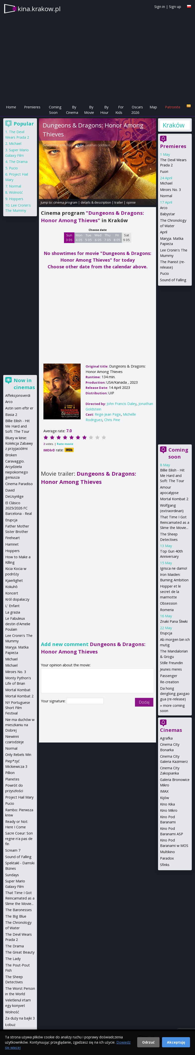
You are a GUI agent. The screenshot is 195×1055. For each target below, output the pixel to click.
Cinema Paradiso (19, 483)
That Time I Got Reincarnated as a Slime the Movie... (174, 522)
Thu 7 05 (107, 237)
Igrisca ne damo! (173, 568)
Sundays (12, 874)
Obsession (168, 603)
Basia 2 (11, 414)
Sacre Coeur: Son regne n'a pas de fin (19, 838)
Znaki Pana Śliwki (174, 621)
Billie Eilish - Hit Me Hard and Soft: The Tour (172, 475)
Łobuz (10, 1024)
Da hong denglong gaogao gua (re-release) (175, 693)
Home (11, 107)
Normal (166, 195)
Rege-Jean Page (108, 414)
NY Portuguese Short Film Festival (17, 707)
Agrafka (166, 738)
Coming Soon (55, 110)
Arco (163, 207)
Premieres (32, 107)
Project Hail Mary (19, 797)
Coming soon (178, 453)
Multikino (167, 851)
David (10, 490)
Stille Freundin (171, 662)
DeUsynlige (14, 496)
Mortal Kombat (18, 689)
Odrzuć (148, 1042)
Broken (11, 455)
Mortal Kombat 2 (174, 498)
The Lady (13, 958)
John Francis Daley (72, 145)
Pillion (10, 772)
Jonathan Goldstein (97, 145)
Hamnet (12, 544)
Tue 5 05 (88, 237)
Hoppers (16, 198)
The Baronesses (18, 909)
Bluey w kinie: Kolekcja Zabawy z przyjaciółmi (19, 443)
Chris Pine (112, 419)
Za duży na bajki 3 (20, 1018)
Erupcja (166, 633)
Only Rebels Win (18, 754)
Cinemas (171, 730)
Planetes (12, 779)
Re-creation (169, 682)
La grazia (12, 612)
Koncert (11, 593)
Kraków (173, 125)
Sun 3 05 (69, 237)
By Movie (89, 110)
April (163, 232)
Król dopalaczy (17, 599)
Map (153, 107)
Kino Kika (167, 804)
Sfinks (164, 864)
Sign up (175, 6)
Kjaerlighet (14, 580)
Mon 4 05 (79, 237)
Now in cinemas (24, 384)
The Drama (18, 161)
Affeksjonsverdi (17, 395)
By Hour (104, 110)
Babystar (167, 214)
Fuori (164, 171)
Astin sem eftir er (19, 408)
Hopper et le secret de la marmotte (170, 591)
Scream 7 (12, 850)
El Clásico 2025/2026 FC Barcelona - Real (18, 508)
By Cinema (72, 110)
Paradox (167, 858)
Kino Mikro (168, 810)
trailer (118, 202)
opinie (131, 202)
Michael (166, 183)
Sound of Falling (173, 280)
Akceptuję (176, 1042)
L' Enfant (12, 605)
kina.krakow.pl (39, 8)
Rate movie (65, 444)
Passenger (168, 675)
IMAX (164, 791)
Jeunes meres (171, 669)
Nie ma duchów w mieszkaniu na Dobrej (19, 725)
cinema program (65, 202)
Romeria (167, 609)
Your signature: (53, 701)
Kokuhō (11, 586)
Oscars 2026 (137, 110)
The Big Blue (15, 916)
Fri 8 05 (117, 237)
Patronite (172, 107)
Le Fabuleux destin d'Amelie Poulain (17, 623)
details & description (96, 202)
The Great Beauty (19, 952)
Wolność (16, 192)
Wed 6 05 (98, 237)
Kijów (164, 797)
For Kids (119, 110)
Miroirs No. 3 (170, 189)
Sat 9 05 (126, 237)
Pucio (164, 273)
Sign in (159, 6)
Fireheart (12, 537)
